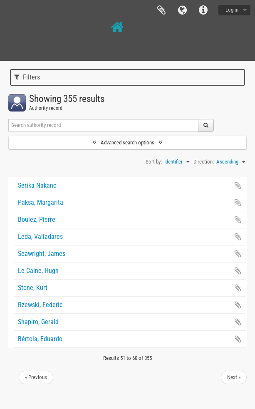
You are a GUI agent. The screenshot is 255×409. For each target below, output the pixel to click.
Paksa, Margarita (40, 202)
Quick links (203, 10)
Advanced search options (127, 142)
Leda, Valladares (40, 236)
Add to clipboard (238, 185)
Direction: (203, 162)
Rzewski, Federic (40, 305)
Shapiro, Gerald (38, 322)
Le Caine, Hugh (38, 271)
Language (182, 10)
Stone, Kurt (32, 288)
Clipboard (161, 10)
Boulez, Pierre (36, 219)
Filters (27, 77)
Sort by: (154, 162)
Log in (231, 10)
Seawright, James (41, 254)
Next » (233, 377)
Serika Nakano (37, 185)
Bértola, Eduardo (40, 339)
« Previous (36, 377)
